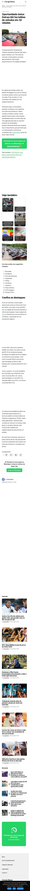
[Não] (28, 886)
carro (4, 314)
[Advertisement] (14, 75)
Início (3, 857)
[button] (3, 2)
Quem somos (5, 869)
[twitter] (11, 455)
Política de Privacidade (8, 860)
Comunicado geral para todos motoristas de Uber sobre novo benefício (18, 803)
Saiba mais (20, 888)
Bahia (3, 11)
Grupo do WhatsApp (14, 470)
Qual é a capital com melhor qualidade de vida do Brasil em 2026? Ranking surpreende (18, 813)
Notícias (7, 11)
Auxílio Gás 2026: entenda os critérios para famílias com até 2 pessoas (19, 793)
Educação (4, 643)
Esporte (4, 614)
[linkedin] (15, 455)
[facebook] (6, 455)
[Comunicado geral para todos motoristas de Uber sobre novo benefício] (5, 803)
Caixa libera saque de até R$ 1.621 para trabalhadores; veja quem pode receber (19, 784)
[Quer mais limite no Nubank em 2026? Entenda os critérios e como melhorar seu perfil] (5, 774)
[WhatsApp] (20, 455)
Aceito (9, 888)
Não (14, 888)
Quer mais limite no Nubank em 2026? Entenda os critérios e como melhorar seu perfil (19, 774)
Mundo (3, 670)
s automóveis (15, 132)
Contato (4, 872)
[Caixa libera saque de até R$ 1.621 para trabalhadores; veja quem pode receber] (5, 784)
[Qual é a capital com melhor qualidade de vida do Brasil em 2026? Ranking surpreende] (5, 813)
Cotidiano (4, 699)
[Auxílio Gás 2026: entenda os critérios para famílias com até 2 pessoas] (5, 793)
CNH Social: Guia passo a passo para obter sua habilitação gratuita (12, 154)
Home (3, 5)
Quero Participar (13, 146)
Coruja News (9, 1)
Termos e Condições (7, 864)
